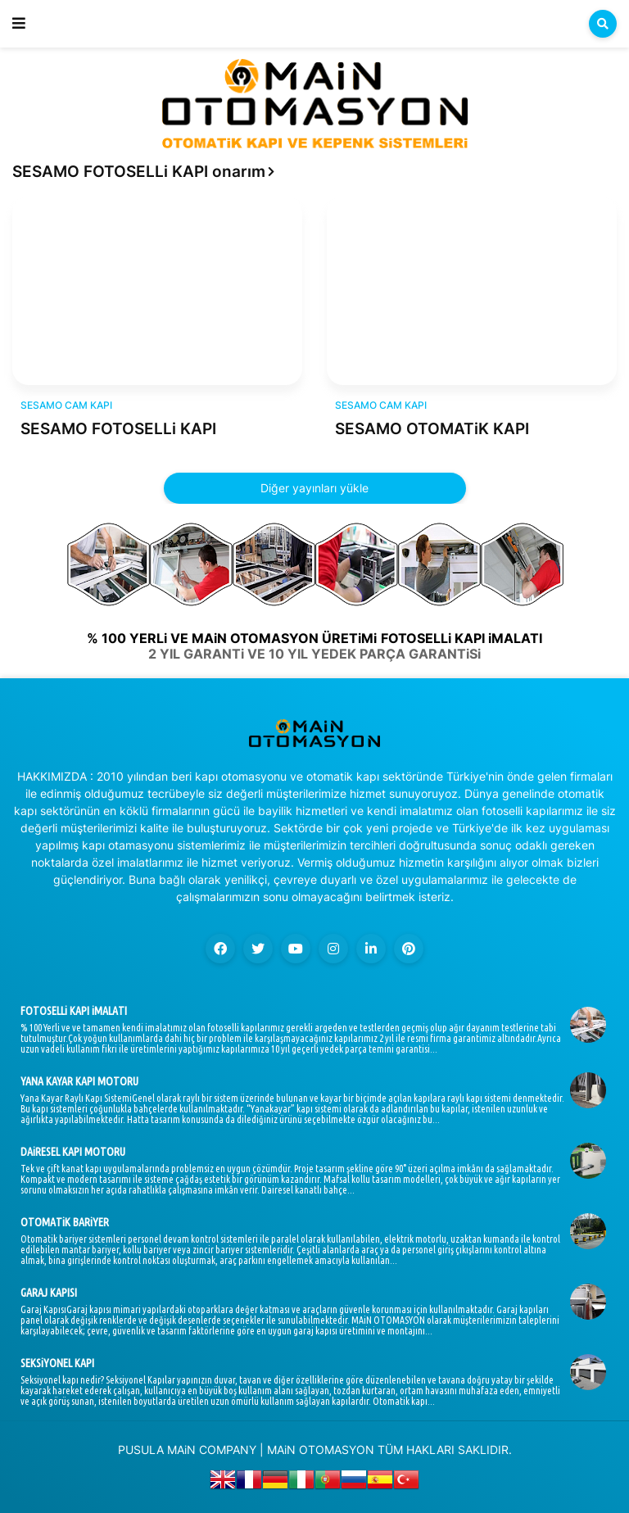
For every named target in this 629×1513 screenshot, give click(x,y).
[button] (19, 24)
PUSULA (141, 1449)
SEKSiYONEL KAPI (57, 1363)
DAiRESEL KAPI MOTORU (72, 1151)
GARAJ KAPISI (48, 1292)
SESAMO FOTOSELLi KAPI (118, 428)
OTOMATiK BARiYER (64, 1222)
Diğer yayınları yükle (314, 488)
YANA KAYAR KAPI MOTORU (79, 1081)
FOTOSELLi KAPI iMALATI (73, 1010)
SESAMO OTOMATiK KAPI (432, 428)
